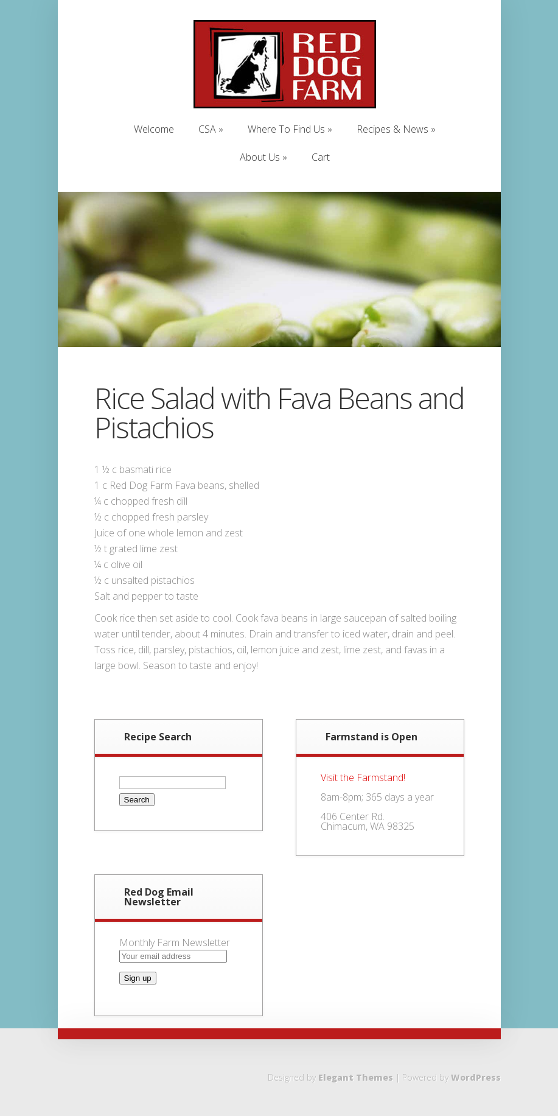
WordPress (476, 1077)
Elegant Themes (355, 1077)
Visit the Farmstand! (363, 777)
